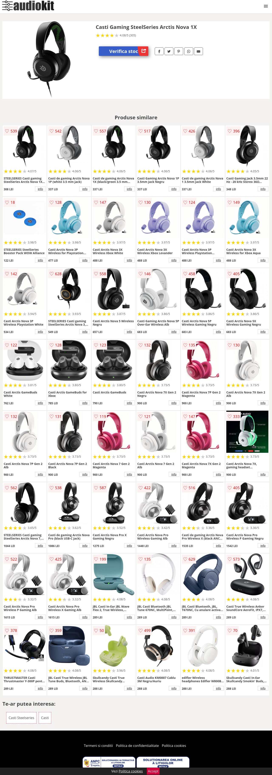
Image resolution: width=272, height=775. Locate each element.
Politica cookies (174, 745)
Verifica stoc (128, 51)
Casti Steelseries (21, 717)
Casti (45, 717)
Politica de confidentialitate (137, 745)
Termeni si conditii (98, 745)
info (40, 189)
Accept (153, 771)
